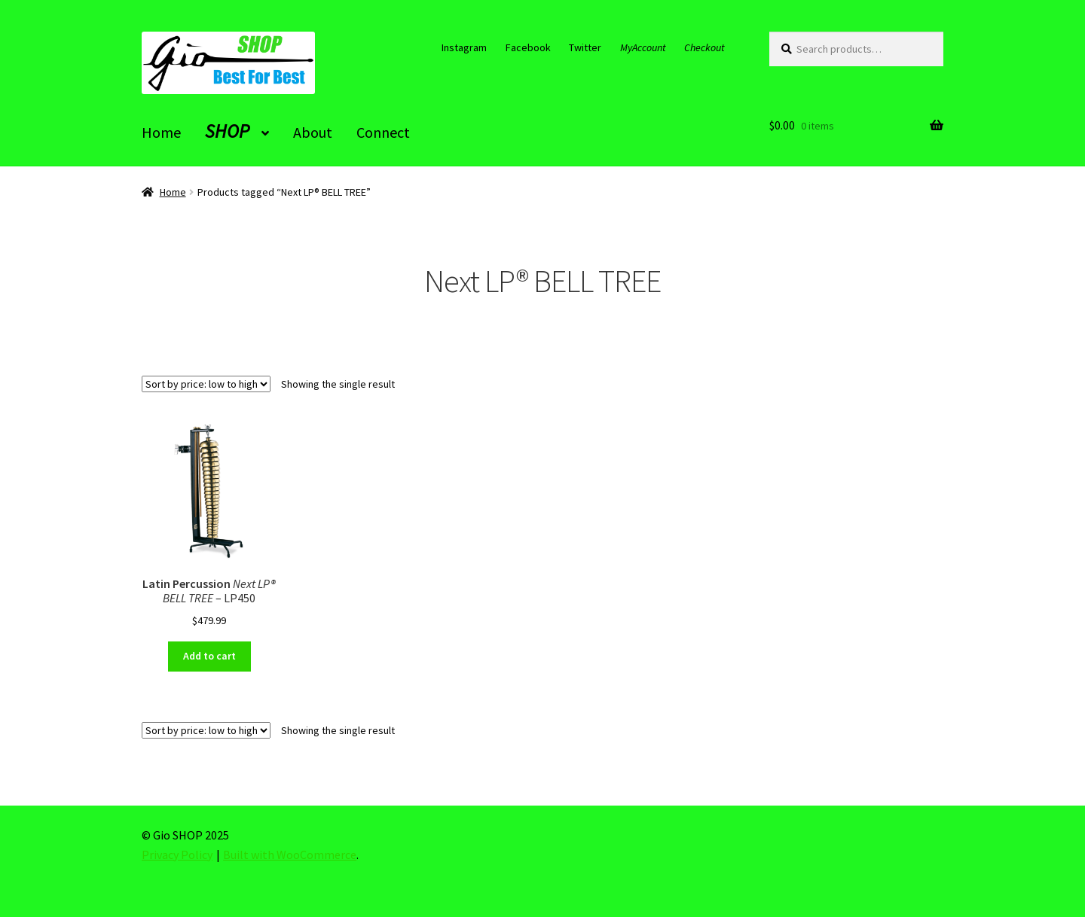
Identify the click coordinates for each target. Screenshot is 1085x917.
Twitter (585, 47)
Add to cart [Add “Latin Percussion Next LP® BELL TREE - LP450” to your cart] (209, 656)
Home (173, 192)
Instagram (464, 47)
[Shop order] (206, 384)
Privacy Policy (177, 854)
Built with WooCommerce (289, 854)
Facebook (528, 47)
